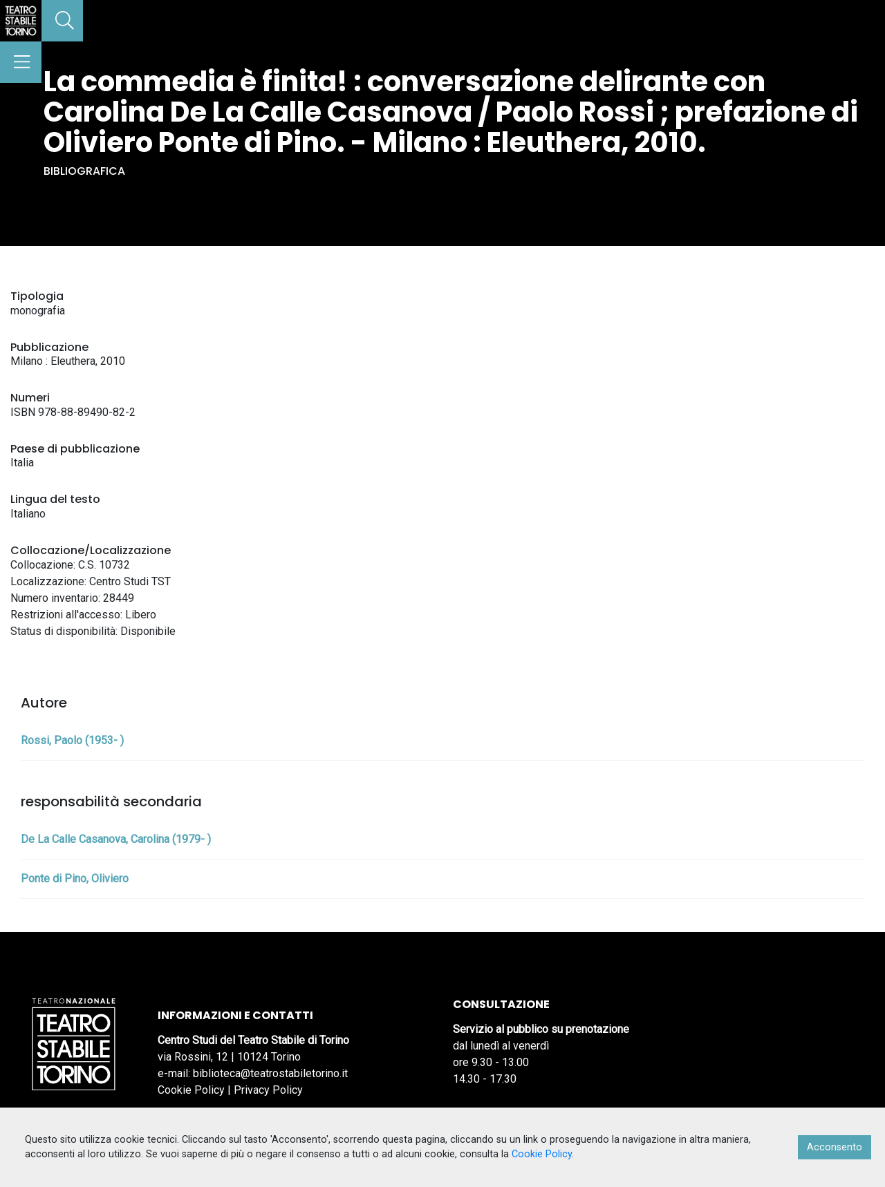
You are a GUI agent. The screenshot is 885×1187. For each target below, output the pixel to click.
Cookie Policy (191, 1089)
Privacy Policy (268, 1089)
